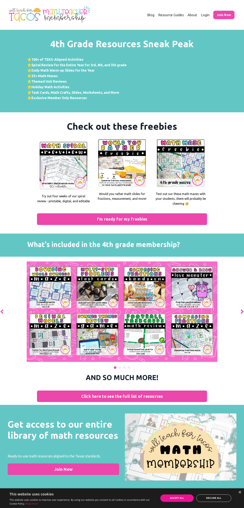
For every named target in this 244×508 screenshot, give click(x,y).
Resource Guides (171, 15)
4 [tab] (129, 368)
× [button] (239, 492)
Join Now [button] (224, 15)
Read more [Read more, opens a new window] (32, 503)
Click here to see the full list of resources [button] (122, 396)
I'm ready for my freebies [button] (122, 219)
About (192, 15)
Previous (2, 312)
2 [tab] (120, 368)
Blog (150, 15)
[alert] (122, 498)
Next (242, 312)
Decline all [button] (214, 498)
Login (205, 15)
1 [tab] (115, 368)
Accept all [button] (177, 498)
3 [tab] (124, 368)
